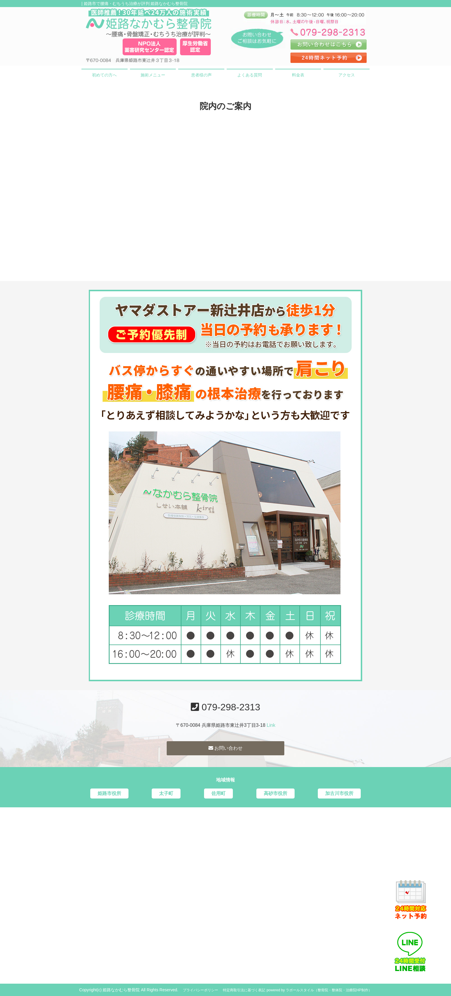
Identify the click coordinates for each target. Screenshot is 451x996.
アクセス (346, 75)
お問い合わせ (225, 748)
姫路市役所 (109, 793)
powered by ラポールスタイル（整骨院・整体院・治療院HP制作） (319, 990)
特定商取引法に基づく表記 (244, 990)
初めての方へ (104, 75)
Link (271, 725)
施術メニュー (153, 75)
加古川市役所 (339, 793)
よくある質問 (249, 75)
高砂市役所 (275, 793)
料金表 (298, 75)
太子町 (166, 793)
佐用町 (218, 793)
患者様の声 (201, 75)
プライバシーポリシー (200, 990)
